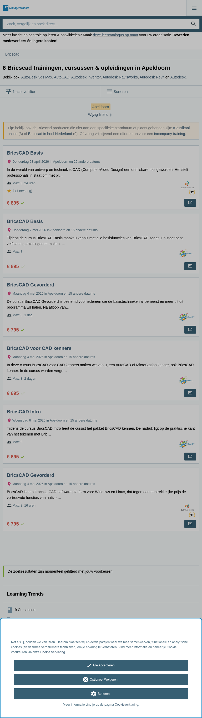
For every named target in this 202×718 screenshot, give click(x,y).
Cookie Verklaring (52, 652)
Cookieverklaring (126, 704)
